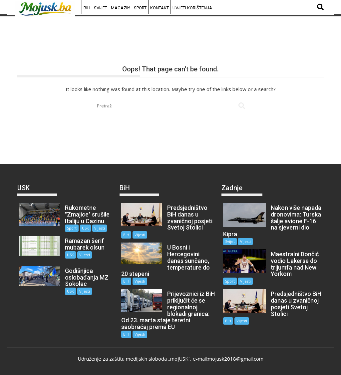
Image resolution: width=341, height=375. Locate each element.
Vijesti (99, 228)
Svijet (100, 7)
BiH (87, 7)
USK (85, 228)
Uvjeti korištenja (192, 7)
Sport (140, 7)
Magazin (120, 7)
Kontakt (159, 7)
